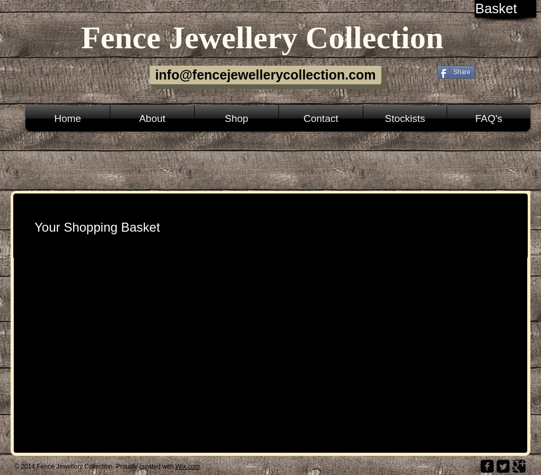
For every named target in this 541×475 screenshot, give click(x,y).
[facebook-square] (487, 466)
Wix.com (188, 466)
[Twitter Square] (503, 466)
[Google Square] (519, 466)
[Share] (456, 72)
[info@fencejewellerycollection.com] (265, 75)
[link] (506, 8)
